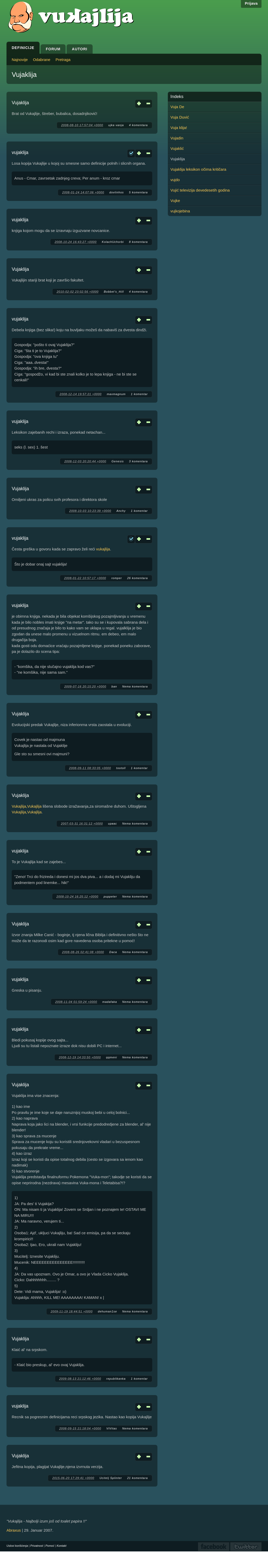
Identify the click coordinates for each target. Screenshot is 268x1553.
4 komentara (138, 125)
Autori (79, 49)
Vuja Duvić (179, 117)
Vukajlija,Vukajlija (27, 806)
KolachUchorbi (113, 241)
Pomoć (49, 1545)
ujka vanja (116, 125)
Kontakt (61, 1545)
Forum (53, 49)
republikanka (116, 1378)
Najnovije (20, 59)
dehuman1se (107, 1311)
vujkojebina (180, 211)
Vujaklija (20, 102)
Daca (113, 952)
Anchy (121, 510)
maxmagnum (116, 394)
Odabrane (41, 59)
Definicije (23, 48)
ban (114, 686)
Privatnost (36, 1545)
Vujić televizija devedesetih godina (200, 190)
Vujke (175, 200)
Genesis (117, 461)
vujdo (175, 179)
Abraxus (14, 1530)
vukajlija (103, 549)
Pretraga (63, 59)
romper (116, 578)
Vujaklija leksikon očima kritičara (198, 169)
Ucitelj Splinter (110, 1478)
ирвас (112, 823)
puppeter (110, 896)
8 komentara (138, 241)
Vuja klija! (178, 127)
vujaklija (20, 152)
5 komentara (138, 192)
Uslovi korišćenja (17, 1545)
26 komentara (137, 578)
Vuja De (177, 107)
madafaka (109, 1001)
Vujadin (176, 138)
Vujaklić (177, 148)
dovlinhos (116, 192)
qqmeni (111, 1057)
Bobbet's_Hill (114, 291)
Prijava (251, 3)
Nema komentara (135, 686)
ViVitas (111, 1428)
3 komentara (138, 461)
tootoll (121, 768)
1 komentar (139, 394)
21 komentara (137, 1478)
